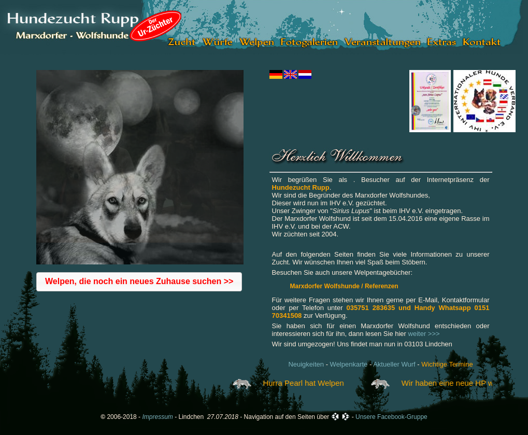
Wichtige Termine (447, 364)
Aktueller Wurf (394, 364)
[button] (139, 281)
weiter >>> (424, 334)
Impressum (157, 416)
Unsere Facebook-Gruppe (391, 416)
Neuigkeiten (306, 364)
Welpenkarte (349, 364)
